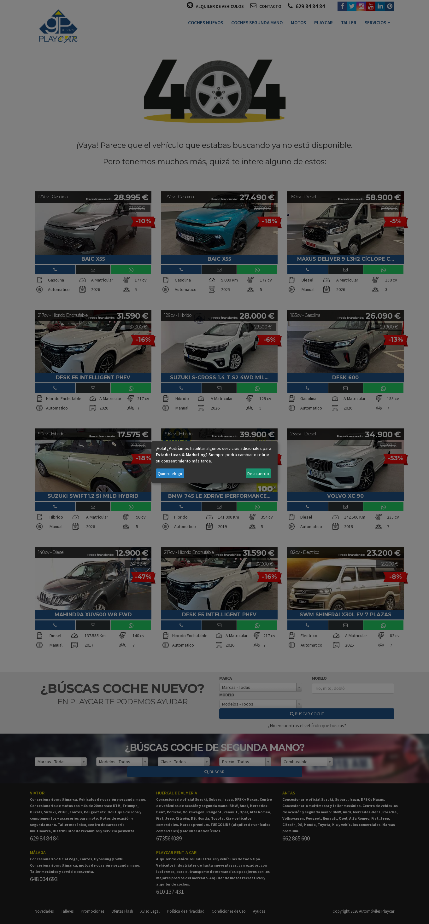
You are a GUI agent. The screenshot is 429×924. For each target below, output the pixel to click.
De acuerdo (258, 473)
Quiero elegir (170, 473)
